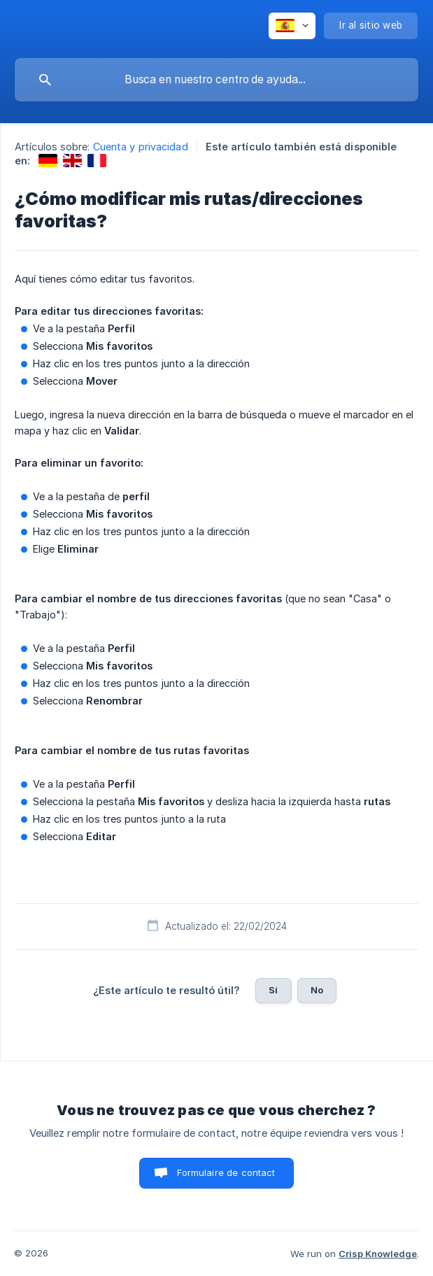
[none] (292, 26)
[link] (47, 160)
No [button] (317, 989)
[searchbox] (216, 79)
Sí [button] (273, 989)
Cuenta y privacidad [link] (140, 147)
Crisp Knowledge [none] (378, 1253)
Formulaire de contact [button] (226, 1172)
